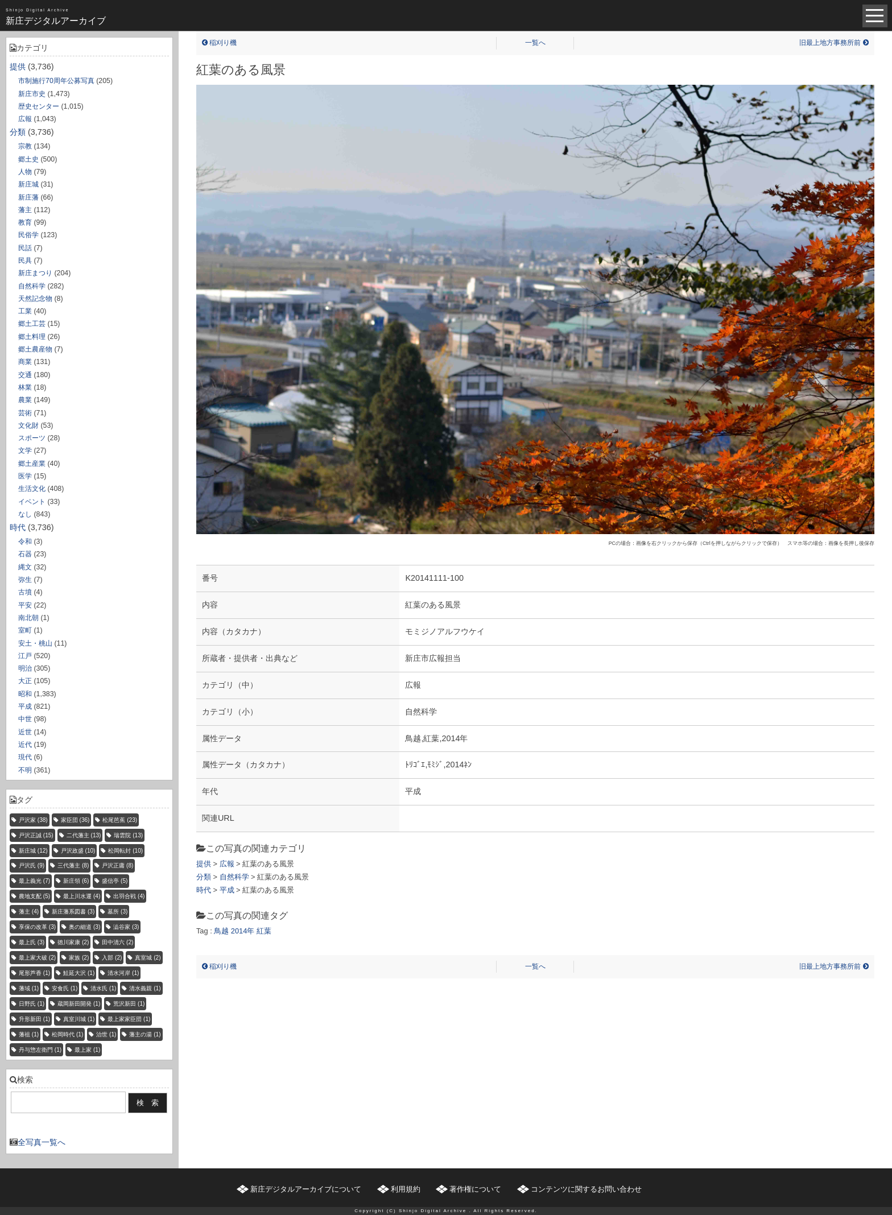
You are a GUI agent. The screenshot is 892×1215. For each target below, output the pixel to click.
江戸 (25, 656)
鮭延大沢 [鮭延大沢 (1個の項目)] (78, 973)
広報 (25, 119)
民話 (25, 248)
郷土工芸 (32, 324)
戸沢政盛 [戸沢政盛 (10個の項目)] (78, 851)
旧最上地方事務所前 (833, 43)
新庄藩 (28, 197)
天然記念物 (35, 299)
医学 (25, 476)
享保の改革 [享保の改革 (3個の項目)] (37, 927)
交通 (25, 375)
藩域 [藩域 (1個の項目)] (29, 988)
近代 (25, 745)
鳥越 (221, 931)
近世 (25, 732)
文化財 (28, 425)
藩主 (25, 210)
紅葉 (264, 931)
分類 (18, 132)
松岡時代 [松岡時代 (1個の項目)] (67, 1034)
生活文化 (32, 489)
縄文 (25, 567)
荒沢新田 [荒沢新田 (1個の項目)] (128, 1004)
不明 (25, 770)
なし (25, 514)
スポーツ (32, 438)
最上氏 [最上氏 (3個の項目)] (31, 942)
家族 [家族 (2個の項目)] (79, 957)
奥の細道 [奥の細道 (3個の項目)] (84, 927)
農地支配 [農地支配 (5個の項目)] (34, 896)
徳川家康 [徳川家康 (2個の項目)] (73, 942)
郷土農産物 (35, 349)
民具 (25, 261)
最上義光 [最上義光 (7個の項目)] (34, 881)
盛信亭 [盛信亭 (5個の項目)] (114, 881)
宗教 (25, 146)
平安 (25, 605)
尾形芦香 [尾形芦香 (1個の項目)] (34, 973)
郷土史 (28, 159)
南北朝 (28, 618)
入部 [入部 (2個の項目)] (112, 957)
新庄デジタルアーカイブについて (305, 1189)
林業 (25, 387)
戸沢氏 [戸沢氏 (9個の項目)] (31, 865)
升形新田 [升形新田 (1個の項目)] (34, 1019)
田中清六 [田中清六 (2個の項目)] (117, 942)
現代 (25, 757)
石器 (25, 554)
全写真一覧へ (41, 1142)
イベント (32, 502)
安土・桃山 (35, 643)
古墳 (25, 592)
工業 (25, 311)
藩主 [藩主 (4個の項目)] (29, 911)
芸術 (25, 413)
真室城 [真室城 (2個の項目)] (147, 957)
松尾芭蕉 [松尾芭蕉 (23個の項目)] (119, 820)
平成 (25, 706)
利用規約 (405, 1189)
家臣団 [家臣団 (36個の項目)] (75, 820)
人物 (25, 172)
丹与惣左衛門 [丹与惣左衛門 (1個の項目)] (40, 1050)
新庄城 (28, 184)
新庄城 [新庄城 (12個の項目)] (33, 851)
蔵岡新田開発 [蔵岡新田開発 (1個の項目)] (78, 1004)
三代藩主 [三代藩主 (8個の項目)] (73, 865)
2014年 (242, 931)
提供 (18, 66)
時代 (18, 527)
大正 (25, 681)
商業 (25, 362)
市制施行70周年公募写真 (56, 81)
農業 (25, 400)
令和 (25, 541)
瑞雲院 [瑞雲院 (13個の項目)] (128, 835)
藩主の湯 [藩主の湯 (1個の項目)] (144, 1034)
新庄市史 (32, 94)
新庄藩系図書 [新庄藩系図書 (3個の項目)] (73, 911)
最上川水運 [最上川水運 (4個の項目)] (81, 896)
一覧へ (535, 43)
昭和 (25, 694)
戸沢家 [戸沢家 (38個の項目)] (33, 820)
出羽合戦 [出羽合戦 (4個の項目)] (128, 896)
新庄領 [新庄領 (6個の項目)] (76, 881)
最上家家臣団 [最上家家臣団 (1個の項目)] (129, 1019)
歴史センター (38, 106)
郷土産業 (32, 464)
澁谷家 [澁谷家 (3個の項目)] (126, 927)
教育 (25, 222)
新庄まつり (35, 273)
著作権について (475, 1189)
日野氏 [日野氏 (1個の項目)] (31, 1004)
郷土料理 (32, 337)
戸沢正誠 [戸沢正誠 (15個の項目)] (36, 835)
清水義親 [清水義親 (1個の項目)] (144, 988)
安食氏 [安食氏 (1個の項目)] (64, 988)
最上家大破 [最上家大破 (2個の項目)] (37, 957)
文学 (25, 450)
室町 (25, 630)
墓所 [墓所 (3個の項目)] (117, 911)
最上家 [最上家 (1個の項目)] (87, 1050)
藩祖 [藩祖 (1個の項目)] (29, 1034)
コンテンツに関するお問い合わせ (586, 1189)
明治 (25, 668)
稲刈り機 (219, 43)
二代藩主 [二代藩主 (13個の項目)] (84, 835)
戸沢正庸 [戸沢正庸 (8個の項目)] (117, 865)
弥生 (25, 580)
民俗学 (28, 235)
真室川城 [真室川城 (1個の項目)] (78, 1019)
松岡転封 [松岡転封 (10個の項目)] (125, 851)
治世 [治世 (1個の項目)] (106, 1034)
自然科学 (32, 286)
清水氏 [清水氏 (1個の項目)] (103, 988)
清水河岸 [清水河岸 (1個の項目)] (123, 973)
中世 (25, 719)
